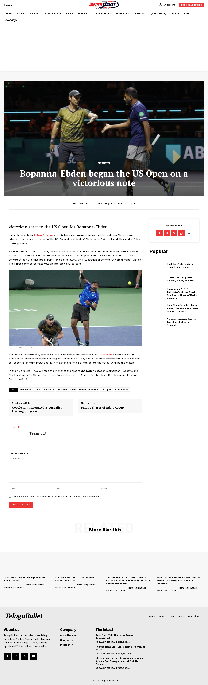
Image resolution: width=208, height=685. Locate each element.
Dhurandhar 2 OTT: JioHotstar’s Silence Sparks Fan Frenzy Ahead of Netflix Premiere (182, 293)
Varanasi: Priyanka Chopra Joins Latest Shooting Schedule (181, 321)
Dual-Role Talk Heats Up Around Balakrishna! (180, 265)
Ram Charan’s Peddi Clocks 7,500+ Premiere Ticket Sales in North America (182, 308)
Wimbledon (105, 354)
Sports (104, 163)
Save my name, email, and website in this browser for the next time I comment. (56, 496)
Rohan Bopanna (43, 235)
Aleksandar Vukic (30, 389)
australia (48, 389)
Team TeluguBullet (35, 585)
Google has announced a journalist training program (37, 409)
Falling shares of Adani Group (102, 407)
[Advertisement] (104, 47)
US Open (106, 389)
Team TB (83, 203)
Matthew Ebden (66, 389)
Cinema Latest (102, 642)
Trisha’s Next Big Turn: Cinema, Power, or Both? (180, 279)
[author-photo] (14, 584)
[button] (10, 5)
